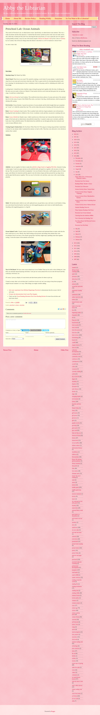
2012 (75, 245)
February (78, 237)
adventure (74, 276)
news (73, 525)
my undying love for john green (77, 502)
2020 (75, 139)
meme (73, 482)
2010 (75, 251)
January (78, 239)
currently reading (76, 371)
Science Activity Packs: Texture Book (84, 189)
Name (7, 332)
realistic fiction (76, 595)
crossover (74, 369)
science (17, 305)
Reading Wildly (45, 18)
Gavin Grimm (80, 110)
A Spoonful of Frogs (82, 93)
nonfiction (74, 527)
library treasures (76, 463)
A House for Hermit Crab (44, 38)
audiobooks (75, 294)
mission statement (76, 494)
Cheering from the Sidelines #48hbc (84, 215)
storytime (22, 305)
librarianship (75, 457)
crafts (73, 366)
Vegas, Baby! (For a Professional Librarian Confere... (83, 177)
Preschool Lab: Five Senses (82, 181)
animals (74, 284)
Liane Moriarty (80, 68)
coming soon (75, 354)
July (77, 172)
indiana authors (76, 445)
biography (74, 315)
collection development (75, 350)
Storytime (58, 18)
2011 (75, 248)
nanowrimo (75, 508)
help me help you (76, 433)
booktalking (75, 337)
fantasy (74, 401)
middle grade (75, 487)
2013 (75, 243)
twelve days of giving (77, 663)
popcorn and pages (76, 555)
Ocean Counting (13, 111)
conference (75, 359)
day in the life (75, 376)
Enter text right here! (35, 324)
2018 (75, 145)
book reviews (75, 335)
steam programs (76, 632)
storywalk (74, 639)
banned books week (77, 302)
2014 (75, 156)
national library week (77, 510)
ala (72, 281)
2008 (75, 256)
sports (73, 629)
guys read (74, 430)
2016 (75, 150)
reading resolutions (77, 586)
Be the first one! (27, 313)
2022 (75, 134)
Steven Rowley (80, 81)
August (77, 169)
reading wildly (75, 593)
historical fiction (76, 435)
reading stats (75, 590)
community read (76, 356)
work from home (76, 693)
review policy (75, 598)
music (73, 499)
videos (73, 672)
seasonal (74, 619)
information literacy (77, 448)
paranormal (75, 541)
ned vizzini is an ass (77, 518)
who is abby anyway (77, 685)
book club (74, 327)
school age (74, 608)
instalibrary (75, 452)
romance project (76, 603)
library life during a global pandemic (77, 460)
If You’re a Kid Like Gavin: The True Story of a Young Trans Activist (85, 106)
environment (75, 399)
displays (74, 384)
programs (74, 570)
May (77, 228)
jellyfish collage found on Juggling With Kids (44, 167)
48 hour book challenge (75, 270)
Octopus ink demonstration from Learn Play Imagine (23, 294)
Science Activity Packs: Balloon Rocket (85, 204)
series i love (75, 624)
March (77, 234)
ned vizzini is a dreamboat (76, 515)
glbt (73, 420)
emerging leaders (76, 396)
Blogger (53, 711)
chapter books (75, 345)
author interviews (76, 297)
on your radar (75, 530)
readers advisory (76, 577)
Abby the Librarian (24, 8)
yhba (73, 701)
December (78, 158)
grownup (74, 425)
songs (73, 627)
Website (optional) (49, 332)
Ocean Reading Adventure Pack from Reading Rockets (31, 296)
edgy (73, 394)
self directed (75, 622)
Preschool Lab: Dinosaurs (81, 186)
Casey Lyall (80, 95)
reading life (75, 584)
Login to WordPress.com (35, 330)
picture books (75, 548)
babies (73, 299)
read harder (75, 572)
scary (73, 605)
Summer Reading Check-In (82, 207)
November (78, 161)
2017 (75, 147)
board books (75, 322)
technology (75, 646)
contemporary (75, 361)
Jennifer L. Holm (81, 55)
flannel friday (75, 408)
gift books (74, 413)
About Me (17, 18)
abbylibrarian (83, 38)
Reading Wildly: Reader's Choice (83, 183)
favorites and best (76, 404)
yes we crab (75, 698)
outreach (74, 536)
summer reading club (77, 642)
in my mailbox (75, 443)
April (77, 231)
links (73, 468)
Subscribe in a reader (77, 35)
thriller (74, 656)
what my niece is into (77, 681)
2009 (75, 254)
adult (73, 274)
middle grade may (76, 490)
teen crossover (75, 648)
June (77, 174)
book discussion (76, 330)
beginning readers (76, 312)
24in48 (74, 267)
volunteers (74, 675)
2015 (75, 153)
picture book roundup (77, 544)
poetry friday (75, 553)
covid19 (74, 364)
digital (73, 379)
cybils (73, 374)
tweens (74, 661)
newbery (74, 522)
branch (74, 340)
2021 (75, 137)
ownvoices (74, 539)
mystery (74, 505)
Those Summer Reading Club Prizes (84, 210)
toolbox (74, 658)
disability (74, 381)
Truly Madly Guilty (81, 67)
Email (27, 332)
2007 (75, 259)
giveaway (74, 418)
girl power (74, 415)
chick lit (74, 347)
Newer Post (7, 350)
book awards (75, 325)
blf (72, 317)
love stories (75, 471)
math (73, 480)
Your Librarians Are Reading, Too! (84, 218)
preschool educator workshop (77, 562)
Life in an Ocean (13, 97)
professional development (75, 566)
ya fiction (74, 696)
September (78, 166)
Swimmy (62, 38)
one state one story (76, 532)
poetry (73, 550)
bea (73, 310)
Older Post (64, 350)
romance (74, 600)
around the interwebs (77, 286)
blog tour (74, 320)
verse (73, 670)
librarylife (74, 466)
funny (73, 410)
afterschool (75, 279)
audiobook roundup (77, 290)
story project (75, 634)
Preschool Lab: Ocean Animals (83, 213)
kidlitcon (74, 454)
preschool (12, 305)
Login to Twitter (45, 330)
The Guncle (79, 80)
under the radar (76, 667)
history (74, 438)
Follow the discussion (64, 309)
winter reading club (77, 689)
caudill (74, 342)
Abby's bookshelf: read (86, 49)
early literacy (75, 389)
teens (73, 651)
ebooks (74, 391)
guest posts (75, 428)
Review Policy (30, 18)
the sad (74, 653)
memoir (74, 485)
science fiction (75, 617)
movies (74, 496)
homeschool (75, 440)
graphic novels (75, 423)
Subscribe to (15, 338)
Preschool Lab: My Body (81, 225)
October (78, 163)
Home (7, 18)
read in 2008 (75, 575)
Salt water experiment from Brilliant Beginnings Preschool (24, 290)
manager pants (75, 473)
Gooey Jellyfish (13, 117)
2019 (75, 142)
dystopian (74, 386)
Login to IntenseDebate (25, 330)
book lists (74, 332)
